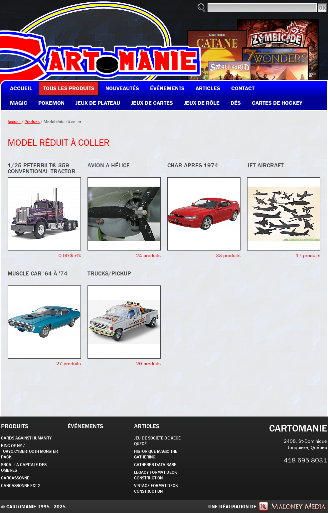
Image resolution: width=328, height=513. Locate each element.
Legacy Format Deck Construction (155, 475)
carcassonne (15, 478)
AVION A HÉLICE (108, 165)
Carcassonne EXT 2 (21, 485)
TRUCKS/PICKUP (109, 273)
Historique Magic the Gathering (155, 454)
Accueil (14, 121)
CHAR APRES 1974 (192, 165)
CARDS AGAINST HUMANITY (26, 438)
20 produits (148, 363)
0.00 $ (70, 255)
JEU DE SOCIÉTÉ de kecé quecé (157, 440)
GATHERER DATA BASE (155, 464)
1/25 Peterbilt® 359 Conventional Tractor (42, 168)
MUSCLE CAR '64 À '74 (38, 273)
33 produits (228, 255)
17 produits (308, 255)
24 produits (148, 255)
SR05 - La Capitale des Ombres (24, 467)
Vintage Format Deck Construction (156, 488)
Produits (32, 121)
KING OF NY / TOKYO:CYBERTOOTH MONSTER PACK (29, 451)
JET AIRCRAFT (265, 165)
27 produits (68, 363)
